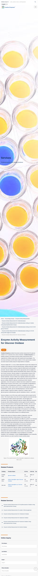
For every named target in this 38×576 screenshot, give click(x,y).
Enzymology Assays (9, 318)
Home (2, 318)
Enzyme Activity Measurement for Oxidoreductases (14, 320)
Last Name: (4, 551)
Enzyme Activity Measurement (23, 318)
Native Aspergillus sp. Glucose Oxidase (15, 485)
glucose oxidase (12, 475)
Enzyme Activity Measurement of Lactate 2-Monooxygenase (17, 510)
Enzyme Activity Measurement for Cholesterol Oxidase (16, 513)
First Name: (4, 543)
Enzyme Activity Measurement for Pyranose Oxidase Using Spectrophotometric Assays (17, 522)
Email (3, 559)
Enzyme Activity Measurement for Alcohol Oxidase (15, 527)
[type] (5, 1)
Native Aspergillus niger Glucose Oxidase (15, 480)
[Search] (35, 1)
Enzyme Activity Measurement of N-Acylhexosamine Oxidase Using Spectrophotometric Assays (19, 505)
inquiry (3, 349)
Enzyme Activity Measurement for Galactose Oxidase (16, 517)
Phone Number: (5, 567)
